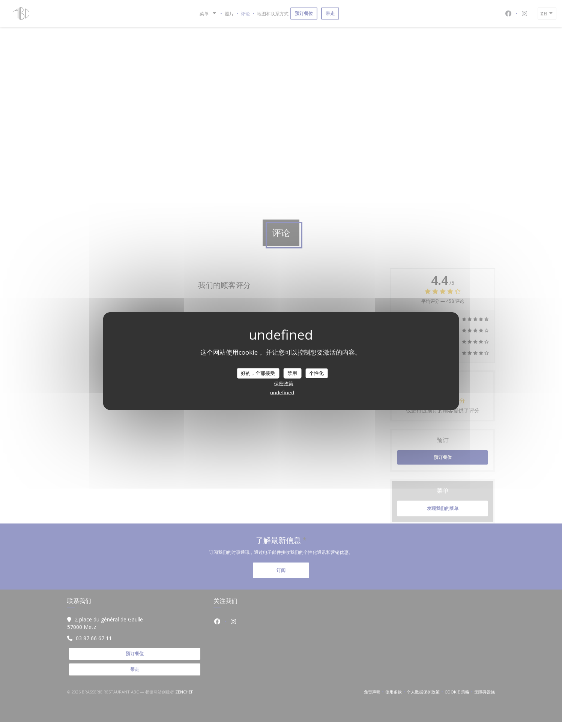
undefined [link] (282, 392)
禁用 (292, 373)
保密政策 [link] (283, 383)
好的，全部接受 (258, 373)
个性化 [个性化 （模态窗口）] (316, 373)
